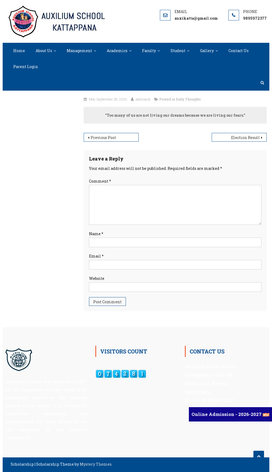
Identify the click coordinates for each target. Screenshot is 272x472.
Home (19, 50)
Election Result (245, 137)
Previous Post (103, 137)
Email (96, 256)
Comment (100, 181)
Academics (117, 50)
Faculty (149, 50)
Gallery (207, 50)
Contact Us (238, 50)
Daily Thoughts (188, 99)
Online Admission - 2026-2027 (227, 414)
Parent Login (25, 66)
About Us (44, 50)
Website (96, 278)
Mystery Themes (96, 464)
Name (96, 233)
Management (79, 50)
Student (178, 50)
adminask (143, 99)
